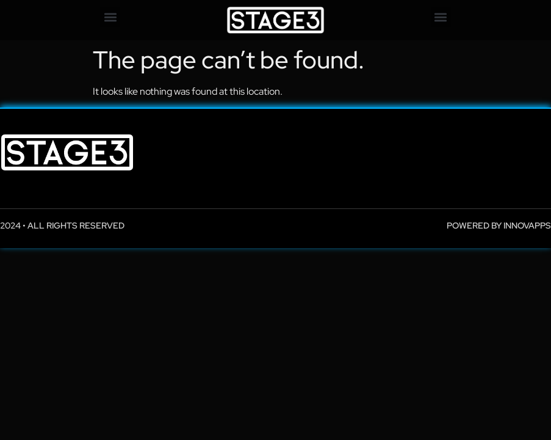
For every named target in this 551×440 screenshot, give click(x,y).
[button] (110, 17)
